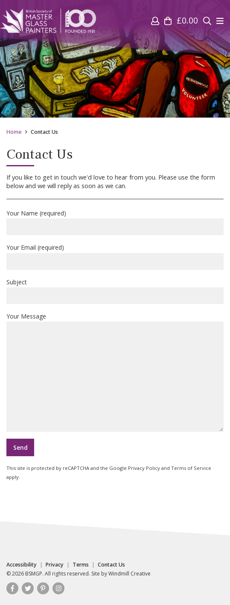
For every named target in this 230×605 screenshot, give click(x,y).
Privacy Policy (144, 468)
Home (14, 132)
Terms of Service (191, 468)
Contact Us (111, 564)
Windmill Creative (129, 573)
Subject (115, 291)
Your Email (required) (115, 256)
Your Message (115, 372)
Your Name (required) (115, 222)
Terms (81, 564)
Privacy (55, 564)
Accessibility (21, 564)
